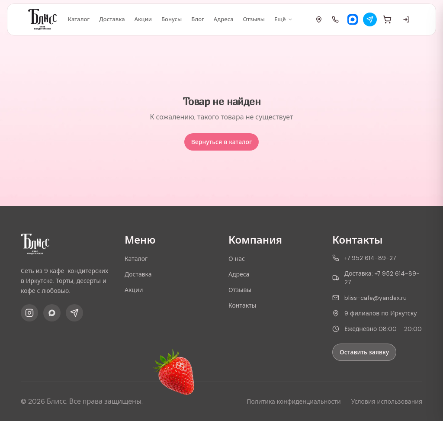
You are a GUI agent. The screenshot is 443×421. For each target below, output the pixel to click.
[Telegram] (370, 19)
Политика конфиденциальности (293, 401)
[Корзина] (387, 19)
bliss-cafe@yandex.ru (369, 298)
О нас (236, 259)
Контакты (242, 305)
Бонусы (171, 19)
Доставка (112, 19)
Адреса (224, 19)
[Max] (352, 19)
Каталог (79, 19)
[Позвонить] (335, 19)
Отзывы (254, 19)
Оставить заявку (364, 352)
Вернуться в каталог (221, 142)
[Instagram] (29, 312)
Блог (197, 19)
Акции (143, 19)
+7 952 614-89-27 (364, 258)
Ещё (283, 19)
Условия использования (386, 401)
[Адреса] (319, 19)
